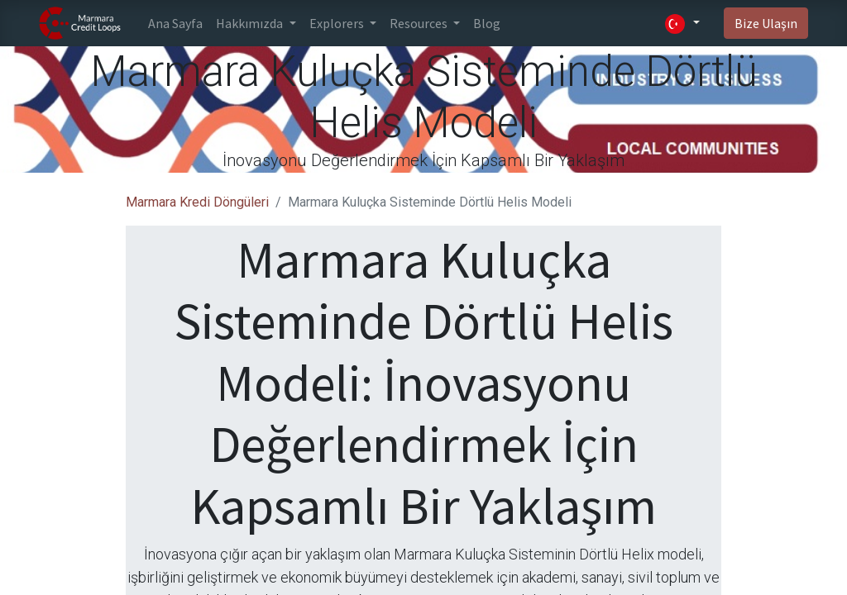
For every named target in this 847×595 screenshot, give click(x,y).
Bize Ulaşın (766, 23)
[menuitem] (175, 23)
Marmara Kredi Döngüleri (197, 202)
